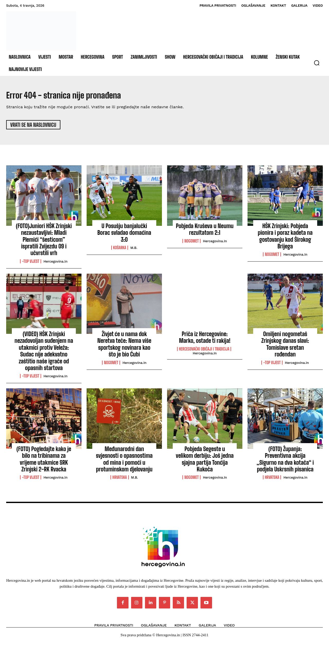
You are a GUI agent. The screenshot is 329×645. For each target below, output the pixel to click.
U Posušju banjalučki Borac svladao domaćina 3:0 (124, 235)
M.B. (133, 250)
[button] (316, 63)
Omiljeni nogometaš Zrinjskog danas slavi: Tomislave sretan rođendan (285, 346)
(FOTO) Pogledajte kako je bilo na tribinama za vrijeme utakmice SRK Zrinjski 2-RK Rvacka (43, 461)
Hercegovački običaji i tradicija (204, 352)
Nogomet (191, 243)
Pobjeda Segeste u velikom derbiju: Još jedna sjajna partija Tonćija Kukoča (205, 461)
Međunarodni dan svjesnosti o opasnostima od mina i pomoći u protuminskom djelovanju (124, 461)
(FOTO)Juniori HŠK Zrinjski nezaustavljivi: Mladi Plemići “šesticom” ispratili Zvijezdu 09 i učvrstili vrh (44, 242)
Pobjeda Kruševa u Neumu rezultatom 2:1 (204, 231)
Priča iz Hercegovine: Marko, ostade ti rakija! (205, 340)
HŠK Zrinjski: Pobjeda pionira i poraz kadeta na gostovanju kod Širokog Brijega (285, 238)
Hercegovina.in (55, 264)
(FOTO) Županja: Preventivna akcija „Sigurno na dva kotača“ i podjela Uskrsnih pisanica (285, 461)
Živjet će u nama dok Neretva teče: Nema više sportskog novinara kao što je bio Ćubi (124, 346)
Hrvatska (119, 480)
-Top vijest (30, 264)
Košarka (119, 250)
